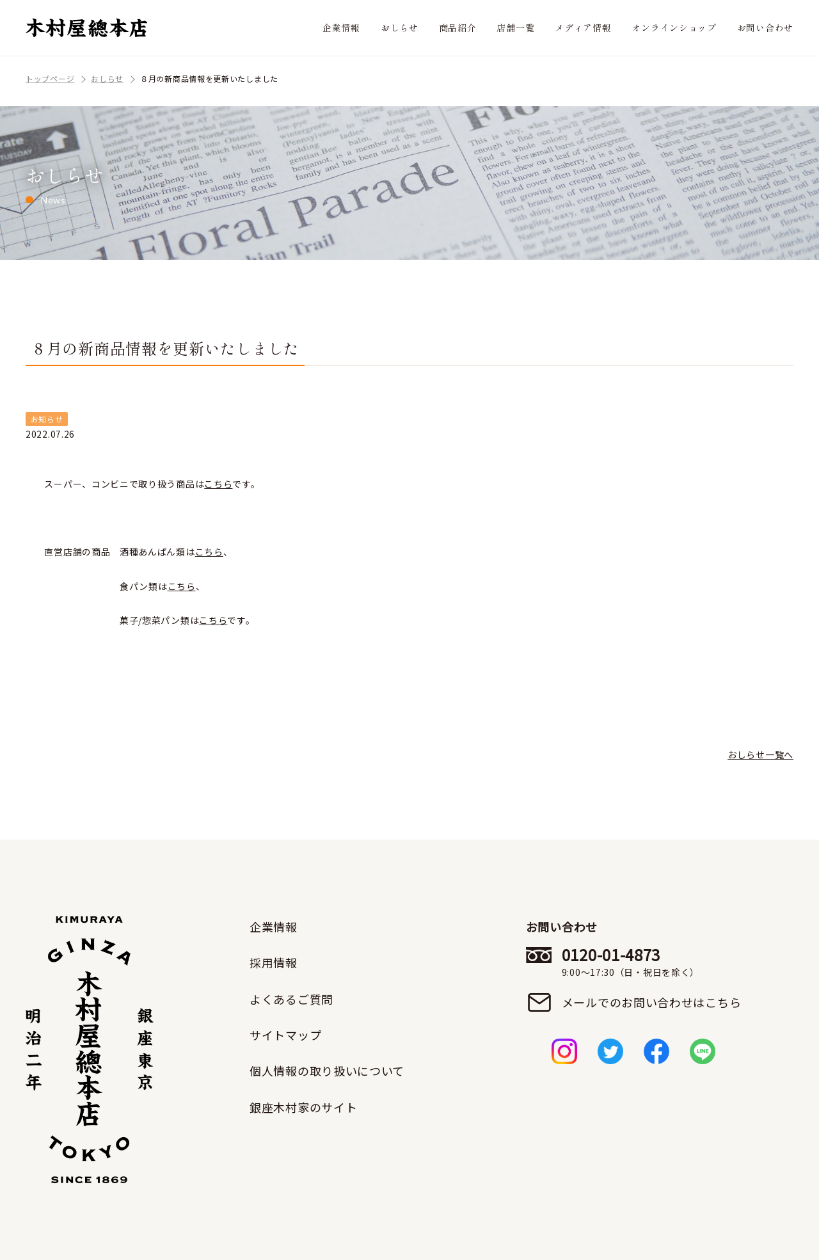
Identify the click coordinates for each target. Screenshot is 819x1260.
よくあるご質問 (291, 999)
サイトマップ (285, 1034)
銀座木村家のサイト (303, 1107)
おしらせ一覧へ (760, 754)
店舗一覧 (515, 27)
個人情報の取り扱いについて (327, 1070)
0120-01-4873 (652, 962)
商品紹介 (458, 27)
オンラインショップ (674, 27)
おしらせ (399, 27)
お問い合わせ (765, 27)
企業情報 (341, 27)
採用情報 (274, 962)
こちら (218, 483)
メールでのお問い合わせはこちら (652, 1002)
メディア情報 (583, 27)
